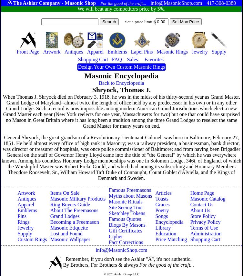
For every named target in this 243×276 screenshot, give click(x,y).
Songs (161, 216)
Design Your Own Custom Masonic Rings (121, 67)
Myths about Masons (130, 196)
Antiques (27, 199)
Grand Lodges (65, 216)
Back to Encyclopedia (121, 83)
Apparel (26, 204)
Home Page (202, 193)
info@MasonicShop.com (121, 250)
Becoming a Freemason (74, 222)
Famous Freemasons (130, 190)
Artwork (26, 193)
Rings (24, 222)
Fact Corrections (126, 242)
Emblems (27, 210)
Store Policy (203, 216)
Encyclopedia (169, 222)
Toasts (161, 199)
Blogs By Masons (127, 225)
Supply (25, 233)
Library (163, 228)
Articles (163, 193)
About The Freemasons (74, 210)
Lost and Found (66, 233)
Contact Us (202, 204)
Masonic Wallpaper (70, 239)
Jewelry (26, 228)
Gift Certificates (125, 230)
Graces (162, 204)
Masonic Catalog (208, 199)
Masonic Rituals (125, 201)
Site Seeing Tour (126, 207)
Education (165, 233)
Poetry (162, 210)
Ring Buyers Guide (70, 204)
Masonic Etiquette (69, 228)
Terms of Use (204, 228)
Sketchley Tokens (127, 213)
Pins (22, 216)
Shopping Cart (205, 239)
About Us (200, 210)
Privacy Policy (205, 222)
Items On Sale (65, 193)
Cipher (116, 236)
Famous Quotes (125, 219)
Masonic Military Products (78, 199)
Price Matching (171, 239)
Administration (206, 233)
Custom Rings (32, 239)
